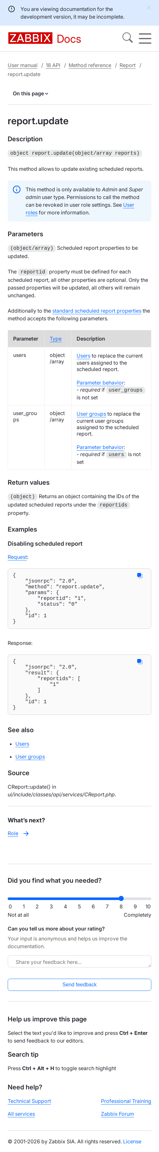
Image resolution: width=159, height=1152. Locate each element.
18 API (53, 65)
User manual (23, 65)
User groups (91, 412)
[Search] (127, 38)
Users (83, 354)
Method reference (90, 65)
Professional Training (126, 1106)
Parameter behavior (100, 380)
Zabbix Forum (117, 1119)
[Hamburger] (145, 38)
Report (128, 65)
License (132, 1146)
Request (17, 553)
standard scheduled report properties (96, 309)
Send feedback (80, 989)
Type (56, 336)
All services (21, 1119)
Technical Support (29, 1106)
